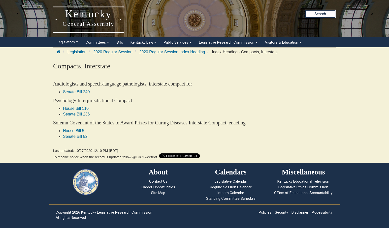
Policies (265, 212)
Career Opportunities (158, 187)
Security (281, 212)
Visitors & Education (283, 42)
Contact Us (158, 181)
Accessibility (322, 212)
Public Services (178, 42)
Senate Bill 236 (76, 114)
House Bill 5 (73, 131)
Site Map (158, 193)
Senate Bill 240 (76, 92)
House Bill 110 (76, 108)
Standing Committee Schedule (231, 198)
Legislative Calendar (231, 181)
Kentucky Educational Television (303, 181)
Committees (97, 42)
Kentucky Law (143, 42)
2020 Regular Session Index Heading (172, 52)
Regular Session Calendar (231, 187)
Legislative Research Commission (228, 42)
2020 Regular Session (112, 52)
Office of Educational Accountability (303, 193)
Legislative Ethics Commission (303, 187)
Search (320, 14)
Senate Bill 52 (75, 136)
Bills (120, 42)
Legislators (67, 42)
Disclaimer (300, 212)
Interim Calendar (230, 193)
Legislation (77, 52)
